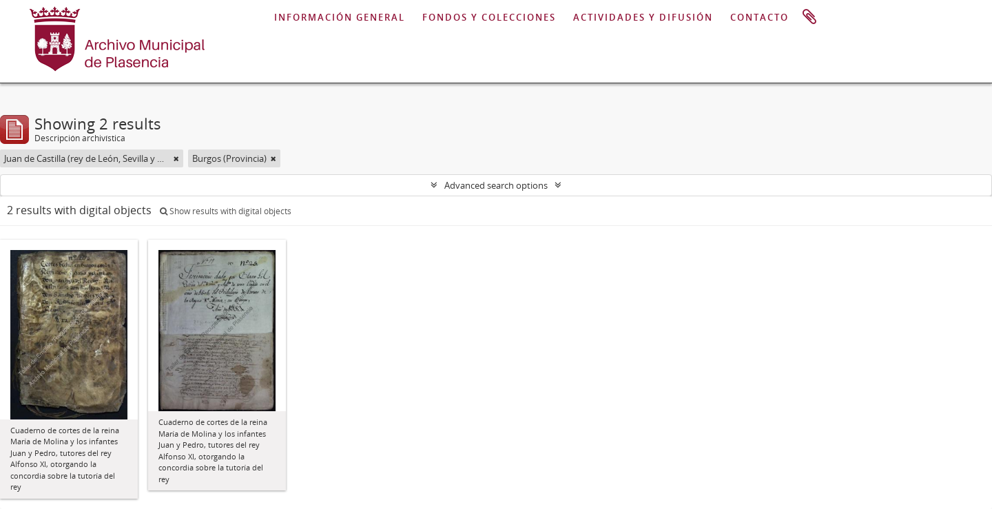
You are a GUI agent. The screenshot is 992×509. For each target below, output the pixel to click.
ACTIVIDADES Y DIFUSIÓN (643, 17)
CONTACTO (759, 17)
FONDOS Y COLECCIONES (489, 17)
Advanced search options (496, 185)
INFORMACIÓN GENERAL (339, 17)
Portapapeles (809, 17)
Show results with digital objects (225, 211)
